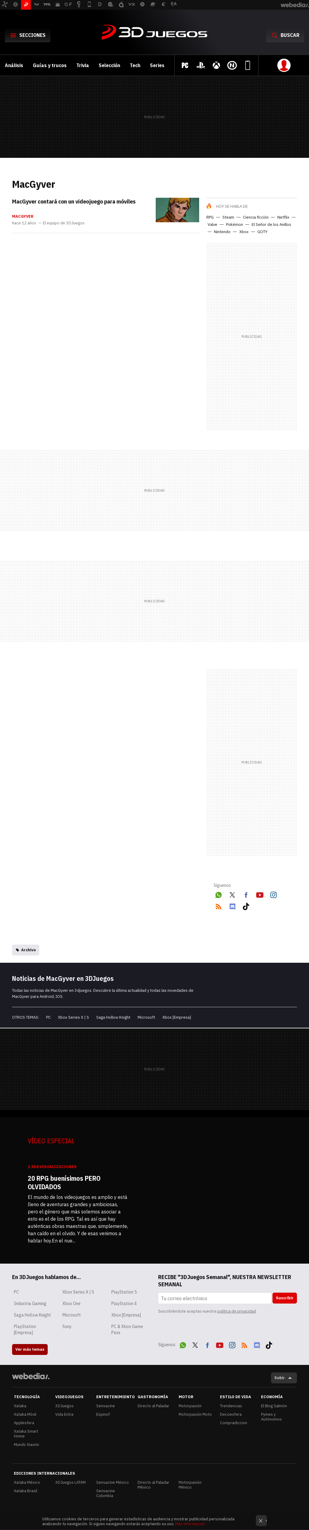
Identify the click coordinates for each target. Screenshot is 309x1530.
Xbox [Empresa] (176, 1017)
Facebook (246, 894)
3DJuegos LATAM (70, 1482)
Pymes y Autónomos (271, 1417)
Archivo (28, 949)
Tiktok (246, 905)
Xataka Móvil (25, 1414)
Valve (212, 224)
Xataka (20, 1405)
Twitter (232, 894)
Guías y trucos (50, 65)
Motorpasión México (190, 1485)
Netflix (283, 217)
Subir (279, 1377)
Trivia (82, 65)
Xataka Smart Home (26, 1434)
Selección (109, 65)
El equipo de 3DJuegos (63, 223)
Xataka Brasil (25, 1490)
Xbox (244, 231)
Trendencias (231, 1405)
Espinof (103, 1414)
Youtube (260, 894)
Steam (228, 217)
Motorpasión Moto (195, 1414)
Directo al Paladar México (153, 1485)
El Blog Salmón (274, 1405)
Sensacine (105, 1405)
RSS (218, 905)
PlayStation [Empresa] (25, 1329)
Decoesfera (231, 1414)
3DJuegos (154, 33)
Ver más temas (29, 1349)
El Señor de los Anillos (271, 224)
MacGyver (22, 216)
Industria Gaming (30, 1303)
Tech (135, 65)
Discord (232, 905)
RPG (210, 217)
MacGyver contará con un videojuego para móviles (73, 201)
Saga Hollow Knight (113, 1017)
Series (157, 65)
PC (48, 1017)
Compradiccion (233, 1422)
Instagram (273, 894)
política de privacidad (236, 1311)
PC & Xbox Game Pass (127, 1329)
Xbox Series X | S (73, 1017)
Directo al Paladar (153, 1405)
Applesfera (24, 1422)
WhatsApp (218, 894)
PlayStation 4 (124, 1303)
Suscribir (285, 1297)
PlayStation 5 (124, 1292)
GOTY (262, 231)
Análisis (14, 65)
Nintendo (222, 231)
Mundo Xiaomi (26, 1444)
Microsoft (146, 1017)
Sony (67, 1326)
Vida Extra (64, 1414)
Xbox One (71, 1303)
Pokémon (234, 224)
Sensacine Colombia (105, 1493)
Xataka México (27, 1482)
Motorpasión (190, 1405)
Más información (190, 1523)
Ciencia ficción (256, 217)
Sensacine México (112, 1482)
